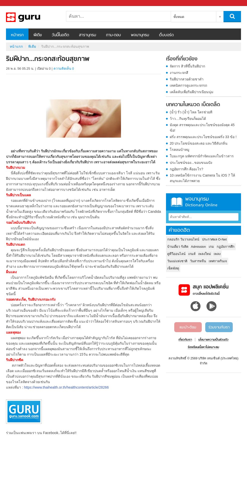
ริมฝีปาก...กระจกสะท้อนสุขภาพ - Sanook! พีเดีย (32, 17)
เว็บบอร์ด (166, 35)
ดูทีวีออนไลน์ (176, 254)
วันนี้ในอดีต (60, 35)
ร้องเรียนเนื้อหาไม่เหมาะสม (203, 347)
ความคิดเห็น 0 (64, 68)
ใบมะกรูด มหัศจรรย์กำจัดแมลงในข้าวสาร (202, 156)
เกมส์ (192, 254)
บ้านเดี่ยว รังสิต (177, 246)
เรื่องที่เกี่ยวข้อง (182, 59)
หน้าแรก (17, 35)
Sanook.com (15, 3)
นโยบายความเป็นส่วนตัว (213, 339)
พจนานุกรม (140, 35)
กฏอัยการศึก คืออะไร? (186, 169)
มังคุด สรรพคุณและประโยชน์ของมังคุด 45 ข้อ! (202, 127)
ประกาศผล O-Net (214, 239)
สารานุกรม (87, 35)
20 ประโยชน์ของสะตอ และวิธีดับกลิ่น (199, 143)
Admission (198, 246)
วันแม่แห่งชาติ (177, 261)
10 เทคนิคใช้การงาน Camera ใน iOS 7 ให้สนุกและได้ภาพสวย (202, 178)
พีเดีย (38, 35)
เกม (211, 246)
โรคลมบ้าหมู (179, 150)
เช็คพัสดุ (173, 268)
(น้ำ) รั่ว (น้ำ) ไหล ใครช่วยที (191, 112)
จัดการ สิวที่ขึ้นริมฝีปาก (187, 66)
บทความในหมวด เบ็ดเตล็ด (193, 105)
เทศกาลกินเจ (218, 261)
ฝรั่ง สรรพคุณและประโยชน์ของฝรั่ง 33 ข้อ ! (203, 137)
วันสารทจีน (198, 261)
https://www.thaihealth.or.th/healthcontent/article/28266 (66, 387)
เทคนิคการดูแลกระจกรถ (188, 85)
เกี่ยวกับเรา (185, 339)
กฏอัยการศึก (225, 246)
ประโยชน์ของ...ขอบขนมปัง (191, 163)
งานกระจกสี (179, 73)
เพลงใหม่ (204, 254)
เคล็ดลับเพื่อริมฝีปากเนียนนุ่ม (191, 92)
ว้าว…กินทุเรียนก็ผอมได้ (188, 119)
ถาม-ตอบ (113, 35)
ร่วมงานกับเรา (219, 327)
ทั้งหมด (179, 17)
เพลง (217, 254)
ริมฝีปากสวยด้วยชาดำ (187, 79)
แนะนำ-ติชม (188, 327)
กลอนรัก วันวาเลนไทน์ (183, 239)
